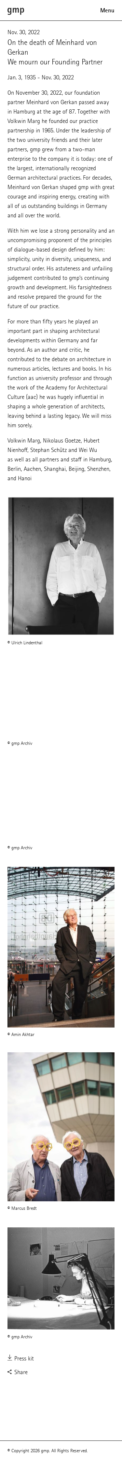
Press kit (20, 1359)
